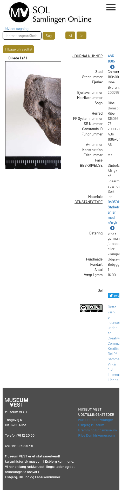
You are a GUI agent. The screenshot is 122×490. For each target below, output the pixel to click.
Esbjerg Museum (91, 425)
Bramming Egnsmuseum (97, 430)
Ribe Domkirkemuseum (96, 435)
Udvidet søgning (16, 28)
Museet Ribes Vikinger (95, 419)
